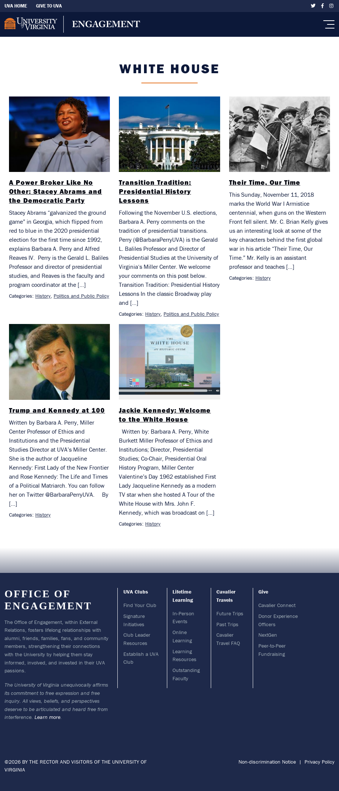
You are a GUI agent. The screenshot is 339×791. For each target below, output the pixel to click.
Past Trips (227, 624)
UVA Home (15, 6)
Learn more (47, 717)
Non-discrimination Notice (267, 761)
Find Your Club (139, 605)
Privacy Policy (319, 761)
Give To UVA (49, 6)
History (43, 295)
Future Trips (229, 613)
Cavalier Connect (277, 605)
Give (263, 591)
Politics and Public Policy (81, 295)
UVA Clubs (135, 591)
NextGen (267, 634)
